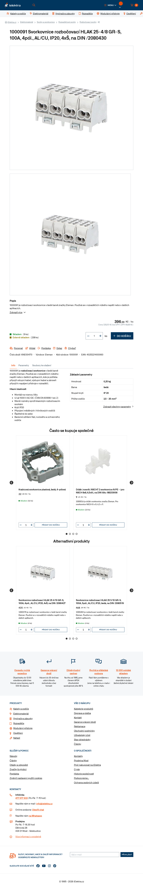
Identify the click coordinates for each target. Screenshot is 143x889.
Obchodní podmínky (84, 731)
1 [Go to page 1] (66, 534)
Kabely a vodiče (21, 708)
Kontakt (78, 717)
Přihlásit (127, 854)
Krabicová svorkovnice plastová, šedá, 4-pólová (42, 489)
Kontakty (78, 756)
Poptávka (14, 773)
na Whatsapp (35, 815)
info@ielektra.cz (44, 803)
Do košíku (122, 336)
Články (77, 744)
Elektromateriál (26, 22)
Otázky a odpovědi (19, 765)
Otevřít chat (38, 809)
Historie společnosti (84, 773)
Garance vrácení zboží (85, 722)
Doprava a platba (82, 713)
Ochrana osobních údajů (86, 782)
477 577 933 (21, 798)
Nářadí (16, 738)
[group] (43, 482)
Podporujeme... (81, 778)
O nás (77, 769)
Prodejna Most (81, 760)
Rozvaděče (18, 723)
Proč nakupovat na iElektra (87, 765)
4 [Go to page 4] (76, 534)
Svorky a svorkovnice (46, 22)
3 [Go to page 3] (73, 534)
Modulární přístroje (22, 728)
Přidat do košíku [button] (51, 525)
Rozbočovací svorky (88, 22)
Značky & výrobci (18, 769)
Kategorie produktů (83, 708)
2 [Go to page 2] (70, 534)
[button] (110, 5)
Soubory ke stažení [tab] (41, 365)
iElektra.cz (12, 22)
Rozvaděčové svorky (67, 22)
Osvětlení (18, 733)
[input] (26, 524)
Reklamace (79, 726)
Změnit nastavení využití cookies (26, 778)
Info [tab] (13, 365)
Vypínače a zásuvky (23, 718)
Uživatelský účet (82, 735)
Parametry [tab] (23, 365)
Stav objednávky (82, 739)
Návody (13, 756)
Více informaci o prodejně (28, 836)
